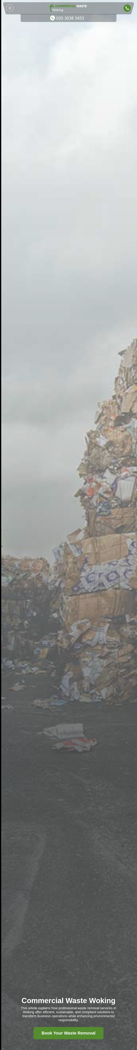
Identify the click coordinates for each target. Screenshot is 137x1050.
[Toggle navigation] (9, 8)
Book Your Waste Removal (68, 1033)
